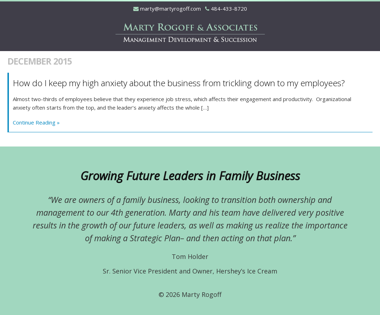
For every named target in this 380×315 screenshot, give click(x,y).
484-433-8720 (229, 8)
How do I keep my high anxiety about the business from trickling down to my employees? (179, 83)
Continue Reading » (36, 122)
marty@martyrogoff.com (170, 8)
